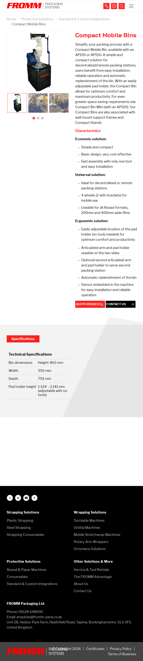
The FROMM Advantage (93, 577)
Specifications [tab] (23, 339)
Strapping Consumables (25, 535)
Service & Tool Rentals (91, 570)
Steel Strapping (19, 528)
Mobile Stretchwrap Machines (97, 535)
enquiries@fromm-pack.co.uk (39, 617)
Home (11, 19)
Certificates (95, 649)
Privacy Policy (121, 649)
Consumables (17, 577)
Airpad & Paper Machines (26, 570)
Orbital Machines (87, 528)
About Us (81, 584)
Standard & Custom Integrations (84, 19)
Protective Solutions (37, 19)
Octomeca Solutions (90, 549)
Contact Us (82, 591)
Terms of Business (122, 654)
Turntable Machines (89, 520)
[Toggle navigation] (131, 6)
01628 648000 (30, 612)
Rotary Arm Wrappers (91, 542)
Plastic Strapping (20, 520)
